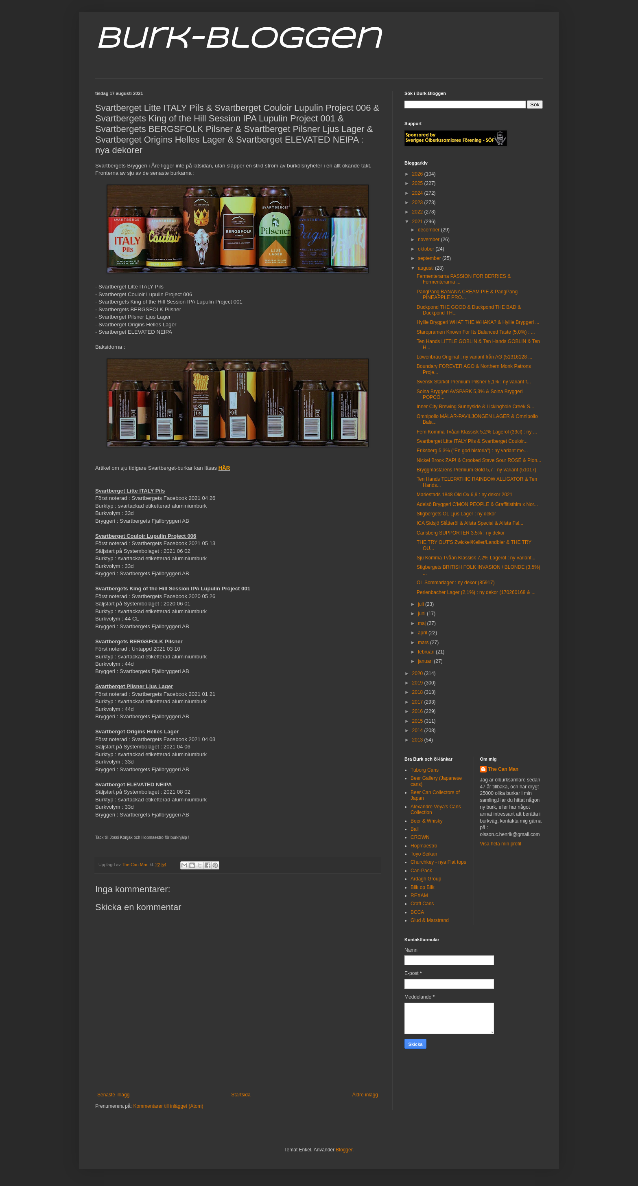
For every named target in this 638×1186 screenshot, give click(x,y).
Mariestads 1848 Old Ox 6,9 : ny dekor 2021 (464, 494)
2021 (418, 221)
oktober (426, 249)
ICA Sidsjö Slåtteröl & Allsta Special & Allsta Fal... (470, 523)
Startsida (240, 1095)
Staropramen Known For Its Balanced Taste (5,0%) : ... (476, 332)
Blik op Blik (423, 887)
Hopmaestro (424, 846)
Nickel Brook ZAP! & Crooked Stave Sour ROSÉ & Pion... (479, 460)
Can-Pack (421, 871)
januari (426, 661)
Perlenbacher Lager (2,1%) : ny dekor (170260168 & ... (476, 592)
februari (427, 652)
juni (422, 613)
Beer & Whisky (427, 821)
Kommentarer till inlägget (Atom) (168, 1106)
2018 (418, 692)
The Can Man (503, 769)
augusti (426, 268)
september (430, 258)
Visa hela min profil (500, 844)
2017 (418, 702)
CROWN (420, 837)
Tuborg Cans (425, 770)
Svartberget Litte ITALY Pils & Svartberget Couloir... (472, 441)
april (423, 633)
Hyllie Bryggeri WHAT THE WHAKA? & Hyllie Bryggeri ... (478, 322)
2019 (418, 683)
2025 (418, 183)
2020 (418, 673)
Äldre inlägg (365, 1095)
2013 (418, 740)
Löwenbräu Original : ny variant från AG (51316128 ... (474, 357)
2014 (418, 730)
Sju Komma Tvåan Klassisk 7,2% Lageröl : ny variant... (476, 558)
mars (424, 642)
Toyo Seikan (424, 854)
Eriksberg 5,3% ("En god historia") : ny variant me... (472, 450)
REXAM (419, 895)
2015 (418, 721)
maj (422, 623)
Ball (415, 829)
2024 (418, 193)
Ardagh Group (426, 879)
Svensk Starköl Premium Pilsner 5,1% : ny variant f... (474, 382)
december (429, 230)
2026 (418, 174)
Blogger (344, 1150)
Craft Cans (422, 904)
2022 (418, 212)
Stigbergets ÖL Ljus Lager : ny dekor (456, 514)
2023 (418, 202)
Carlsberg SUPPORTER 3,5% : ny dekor (461, 533)
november (429, 239)
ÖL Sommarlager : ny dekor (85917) (456, 582)
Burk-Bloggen (237, 40)
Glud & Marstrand (430, 920)
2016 (418, 711)
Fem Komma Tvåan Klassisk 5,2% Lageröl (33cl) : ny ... (477, 432)
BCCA (417, 912)
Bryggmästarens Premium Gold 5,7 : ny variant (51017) (476, 470)
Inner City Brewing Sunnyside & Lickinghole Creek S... (475, 406)
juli (421, 604)
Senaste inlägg (113, 1095)
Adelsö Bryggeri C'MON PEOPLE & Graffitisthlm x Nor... (477, 504)
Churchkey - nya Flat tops (438, 862)
